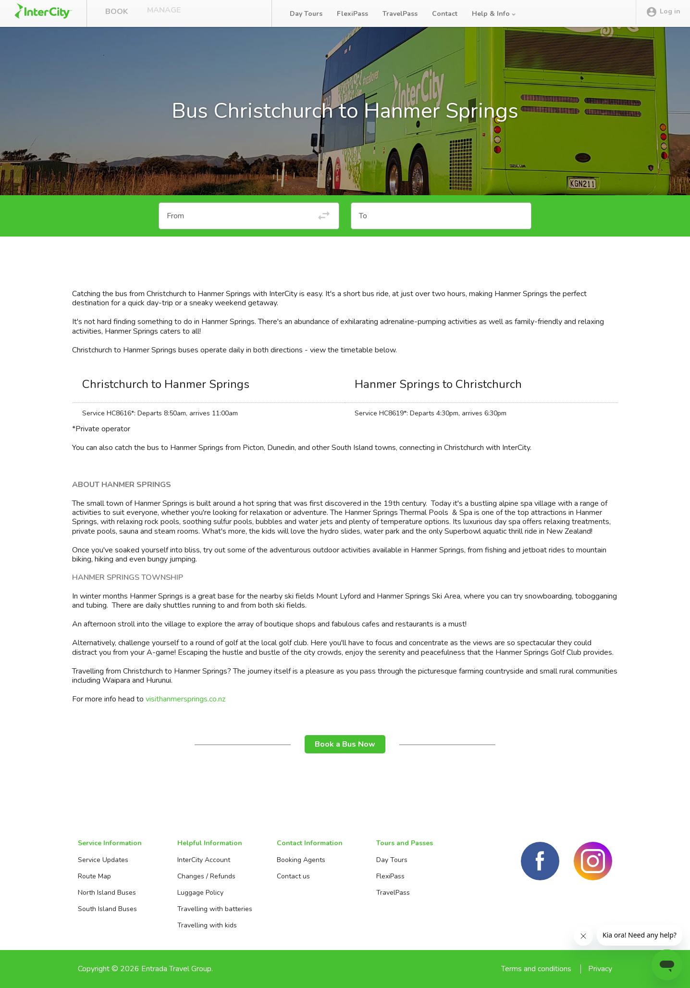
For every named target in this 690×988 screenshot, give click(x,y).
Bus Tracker (226, 13)
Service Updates (103, 859)
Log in (663, 14)
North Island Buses (107, 892)
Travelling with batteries (214, 908)
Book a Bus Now (345, 744)
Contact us (293, 876)
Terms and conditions (536, 968)
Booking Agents (301, 859)
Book (116, 13)
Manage (164, 13)
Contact (444, 13)
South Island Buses (107, 908)
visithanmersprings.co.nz (185, 699)
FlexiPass (352, 13)
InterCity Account (203, 859)
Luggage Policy (200, 892)
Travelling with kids (207, 925)
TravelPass (400, 13)
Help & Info (494, 13)
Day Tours (306, 13)
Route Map (94, 876)
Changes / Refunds (206, 876)
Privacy (600, 968)
